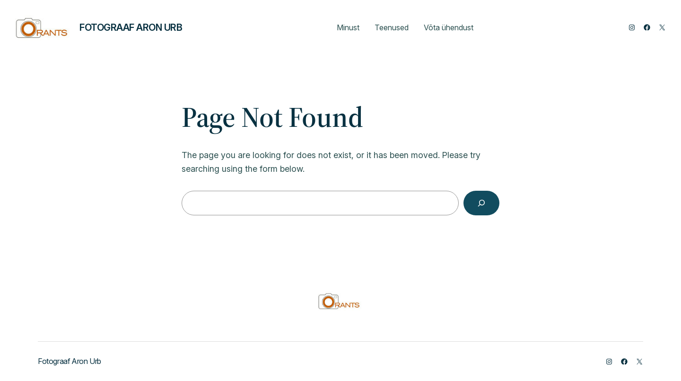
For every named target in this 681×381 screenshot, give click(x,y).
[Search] (481, 203)
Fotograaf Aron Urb (130, 27)
